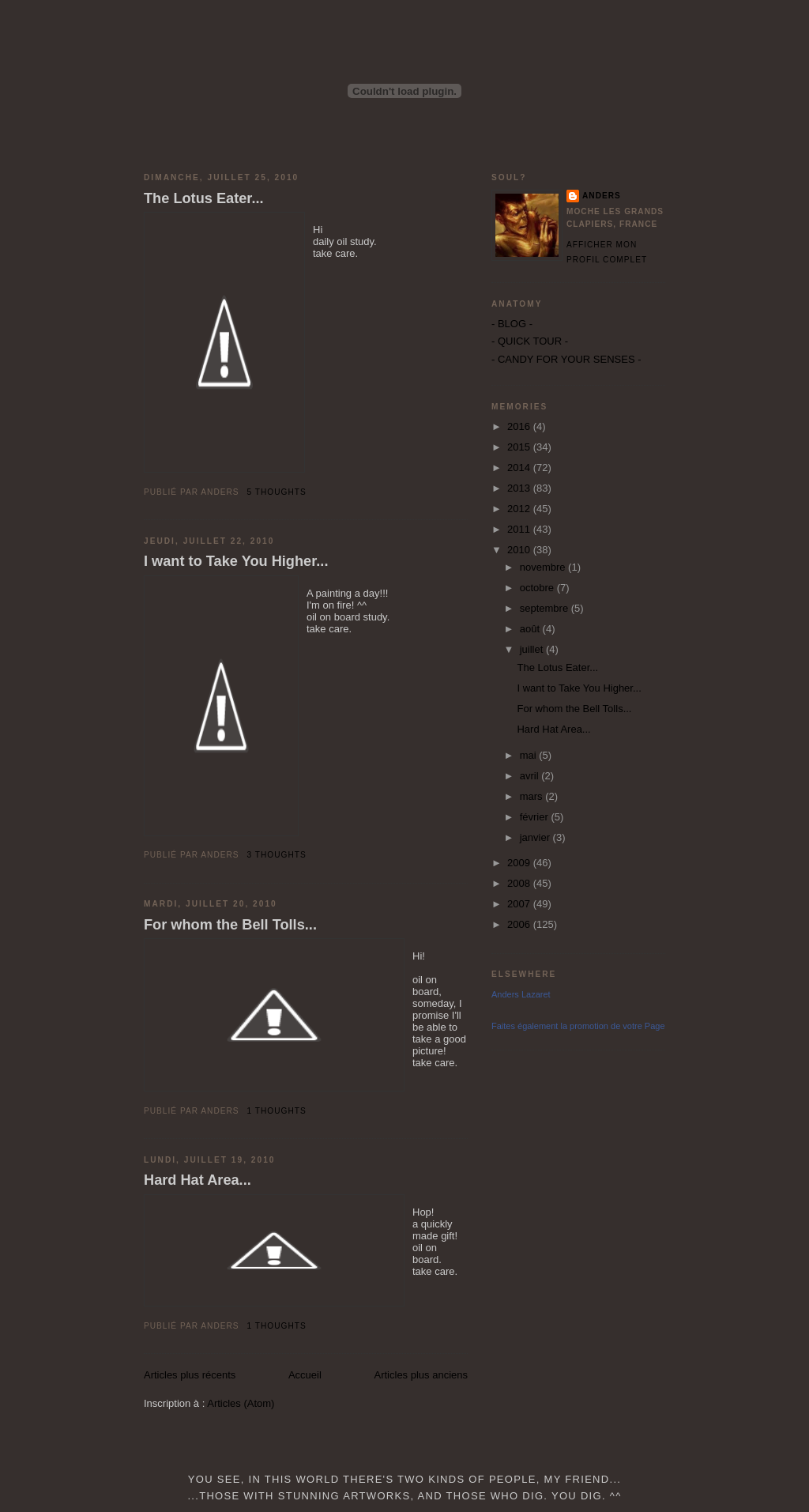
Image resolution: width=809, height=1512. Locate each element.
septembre (545, 608)
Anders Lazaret (521, 994)
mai (530, 755)
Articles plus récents (189, 1375)
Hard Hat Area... (197, 1180)
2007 (520, 904)
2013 (520, 488)
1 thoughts (277, 1111)
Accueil (305, 1375)
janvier (536, 837)
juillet (533, 649)
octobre (538, 588)
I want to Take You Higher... (236, 561)
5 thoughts (277, 492)
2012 (520, 509)
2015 (520, 447)
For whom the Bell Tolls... (230, 925)
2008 (520, 883)
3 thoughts (277, 854)
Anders (601, 195)
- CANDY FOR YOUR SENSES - (566, 359)
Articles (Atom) (240, 1403)
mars (533, 796)
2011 (520, 529)
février (535, 817)
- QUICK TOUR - (529, 341)
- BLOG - (511, 324)
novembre (544, 567)
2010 (520, 550)
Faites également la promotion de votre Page (578, 1026)
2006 (520, 924)
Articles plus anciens (421, 1375)
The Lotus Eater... (204, 198)
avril (530, 776)
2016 (520, 426)
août (531, 629)
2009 (520, 863)
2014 (520, 467)
